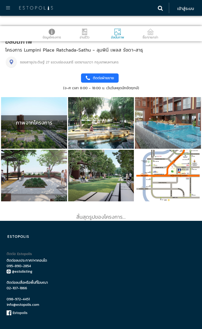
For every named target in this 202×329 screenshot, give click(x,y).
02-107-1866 (17, 288)
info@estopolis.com (23, 304)
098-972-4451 (18, 299)
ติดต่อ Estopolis (19, 254)
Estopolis (17, 313)
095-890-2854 (19, 266)
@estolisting (19, 271)
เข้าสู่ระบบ (185, 8)
